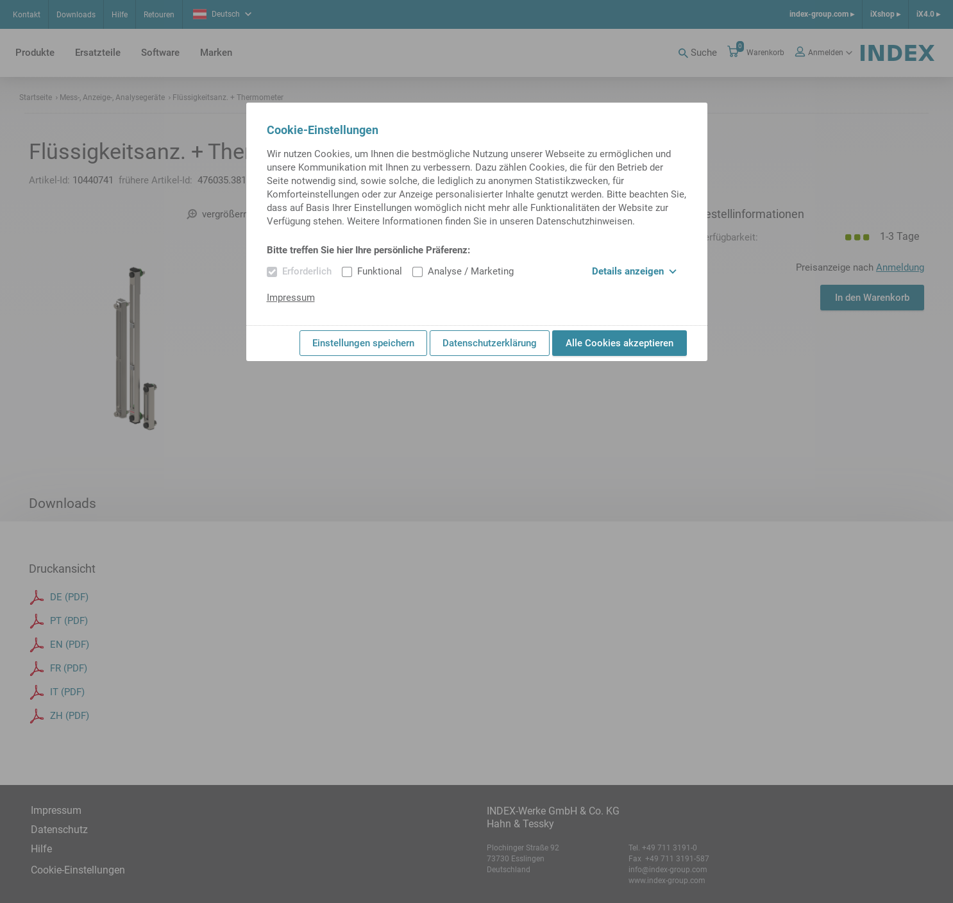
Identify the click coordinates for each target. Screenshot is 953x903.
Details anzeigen (634, 271)
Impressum (291, 297)
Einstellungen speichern (363, 343)
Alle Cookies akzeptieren (619, 343)
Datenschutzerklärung (490, 343)
